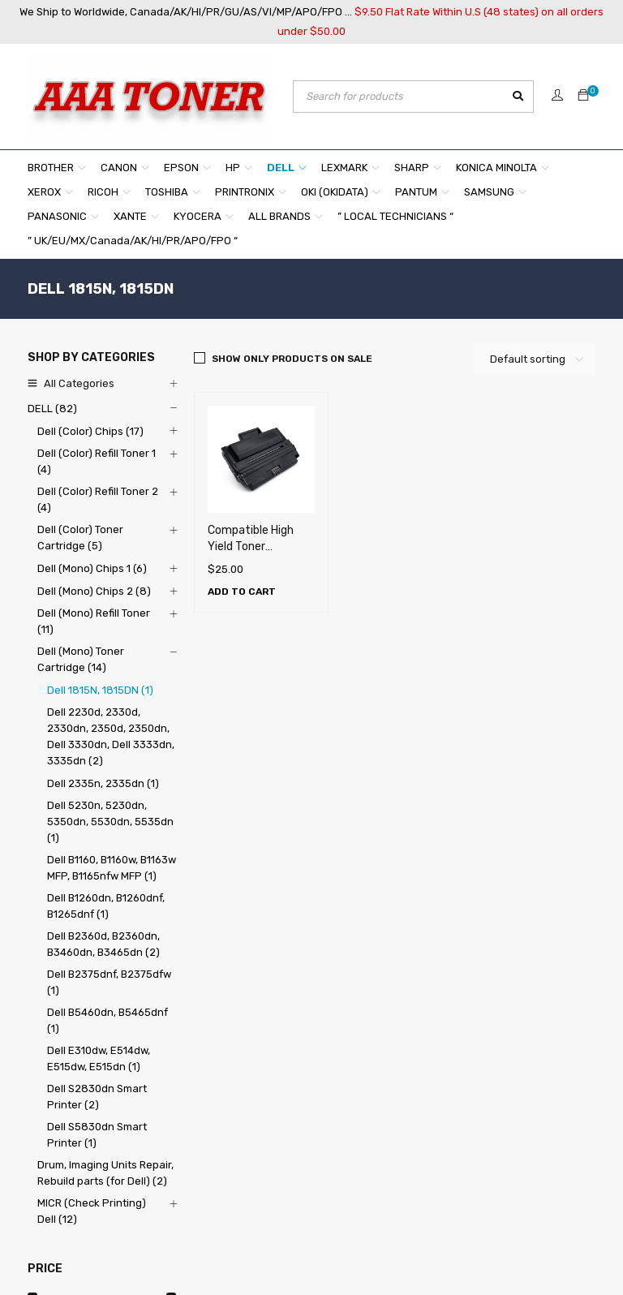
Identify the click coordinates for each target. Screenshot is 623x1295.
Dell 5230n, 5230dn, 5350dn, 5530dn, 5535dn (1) (110, 821)
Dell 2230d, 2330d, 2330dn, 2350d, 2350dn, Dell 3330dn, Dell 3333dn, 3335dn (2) (110, 736)
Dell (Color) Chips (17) (90, 431)
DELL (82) (52, 408)
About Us (179, 1033)
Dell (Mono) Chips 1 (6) (92, 568)
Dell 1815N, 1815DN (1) (100, 690)
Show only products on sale (292, 358)
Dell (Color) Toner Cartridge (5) (80, 537)
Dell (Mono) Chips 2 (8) (94, 591)
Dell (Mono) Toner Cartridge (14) (80, 659)
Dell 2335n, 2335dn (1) (103, 783)
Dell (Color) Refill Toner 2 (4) (97, 499)
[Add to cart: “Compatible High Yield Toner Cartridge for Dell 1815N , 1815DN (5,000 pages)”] (242, 591)
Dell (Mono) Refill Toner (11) (93, 621)
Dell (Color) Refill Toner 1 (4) (96, 461)
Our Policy (181, 1097)
